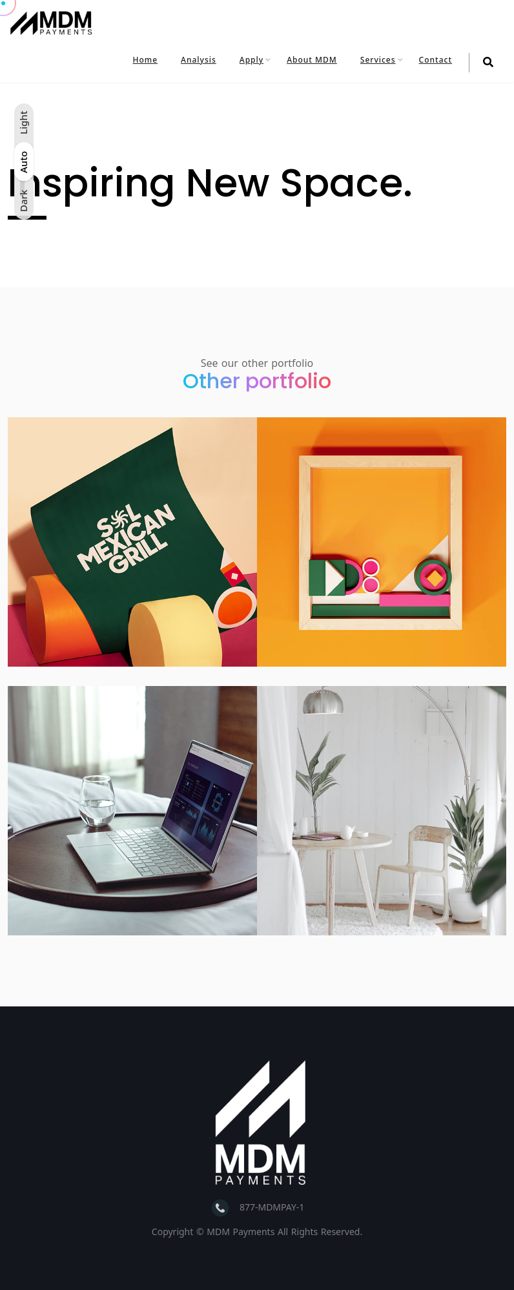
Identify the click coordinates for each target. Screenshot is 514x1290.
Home (145, 59)
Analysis (198, 59)
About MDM (312, 59)
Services (378, 59)
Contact (435, 59)
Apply (251, 59)
